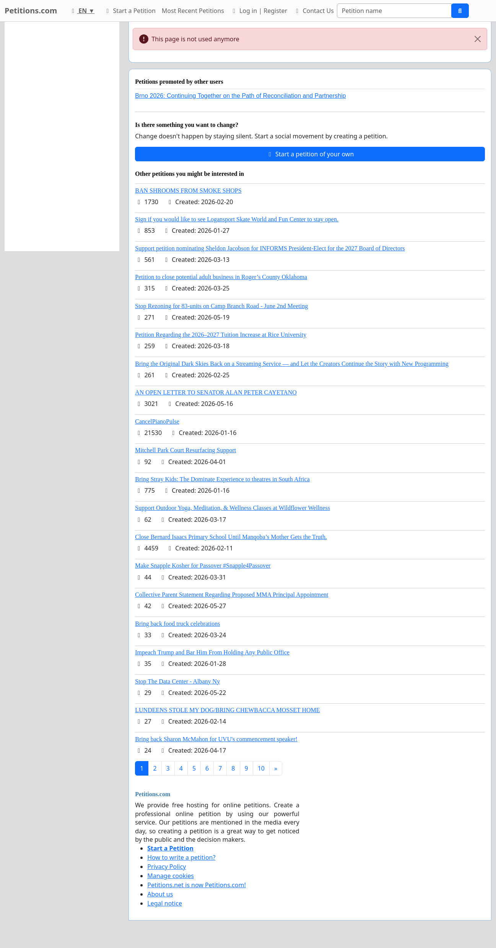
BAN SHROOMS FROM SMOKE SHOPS (188, 190)
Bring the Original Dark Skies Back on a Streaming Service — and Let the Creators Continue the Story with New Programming (291, 363)
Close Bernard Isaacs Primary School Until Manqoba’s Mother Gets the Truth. (231, 537)
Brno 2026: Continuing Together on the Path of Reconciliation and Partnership (240, 96)
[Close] (477, 39)
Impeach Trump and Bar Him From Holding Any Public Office (212, 652)
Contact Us (313, 10)
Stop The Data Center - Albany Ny (177, 681)
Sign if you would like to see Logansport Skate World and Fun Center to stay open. (236, 219)
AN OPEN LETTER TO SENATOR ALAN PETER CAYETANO (216, 392)
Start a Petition (129, 10)
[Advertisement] (62, 136)
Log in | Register (258, 10)
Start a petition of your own (310, 154)
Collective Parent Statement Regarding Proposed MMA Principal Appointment (231, 594)
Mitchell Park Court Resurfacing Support (185, 450)
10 (261, 768)
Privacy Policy (166, 866)
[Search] (394, 10)
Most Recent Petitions (193, 10)
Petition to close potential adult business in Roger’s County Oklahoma (221, 277)
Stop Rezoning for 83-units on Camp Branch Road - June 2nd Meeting (221, 306)
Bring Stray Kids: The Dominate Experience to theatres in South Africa (222, 479)
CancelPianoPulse (157, 421)
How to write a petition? (181, 857)
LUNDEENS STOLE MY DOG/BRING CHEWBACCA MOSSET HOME (227, 710)
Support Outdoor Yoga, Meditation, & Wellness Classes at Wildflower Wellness (232, 508)
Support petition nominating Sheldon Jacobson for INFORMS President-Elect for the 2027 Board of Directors (270, 248)
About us (160, 894)
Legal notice (164, 903)
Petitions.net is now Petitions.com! (196, 885)
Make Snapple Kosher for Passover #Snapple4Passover (202, 565)
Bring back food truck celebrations (177, 623)
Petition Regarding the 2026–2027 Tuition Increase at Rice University (220, 334)
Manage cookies (170, 876)
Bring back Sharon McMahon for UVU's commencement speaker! (216, 739)
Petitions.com (31, 10)
